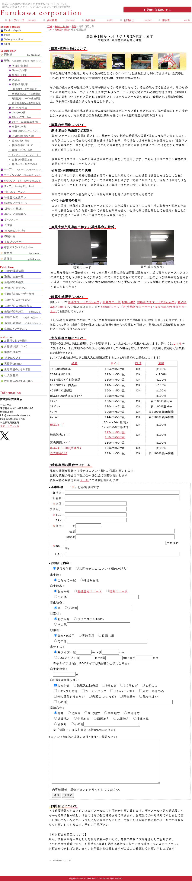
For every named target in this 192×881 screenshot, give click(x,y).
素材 (161, 363)
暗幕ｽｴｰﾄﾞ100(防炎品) (65, 448)
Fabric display (62, 26)
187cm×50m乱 (115, 432)
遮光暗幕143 (58, 453)
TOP (49, 26)
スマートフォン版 (9, 426)
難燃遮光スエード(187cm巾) (156, 302)
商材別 (58, 29)
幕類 (74, 26)
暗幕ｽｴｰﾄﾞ (57, 424)
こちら (177, 343)
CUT (138, 363)
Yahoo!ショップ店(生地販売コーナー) (126, 306)
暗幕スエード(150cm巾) (84, 302)
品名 (74, 363)
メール (84, 480)
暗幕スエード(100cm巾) (119, 302)
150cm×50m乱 (115, 437)
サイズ (115, 363)
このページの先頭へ (60, 860)
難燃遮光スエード (89, 591)
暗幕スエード (118, 591)
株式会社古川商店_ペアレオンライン (51, 13)
